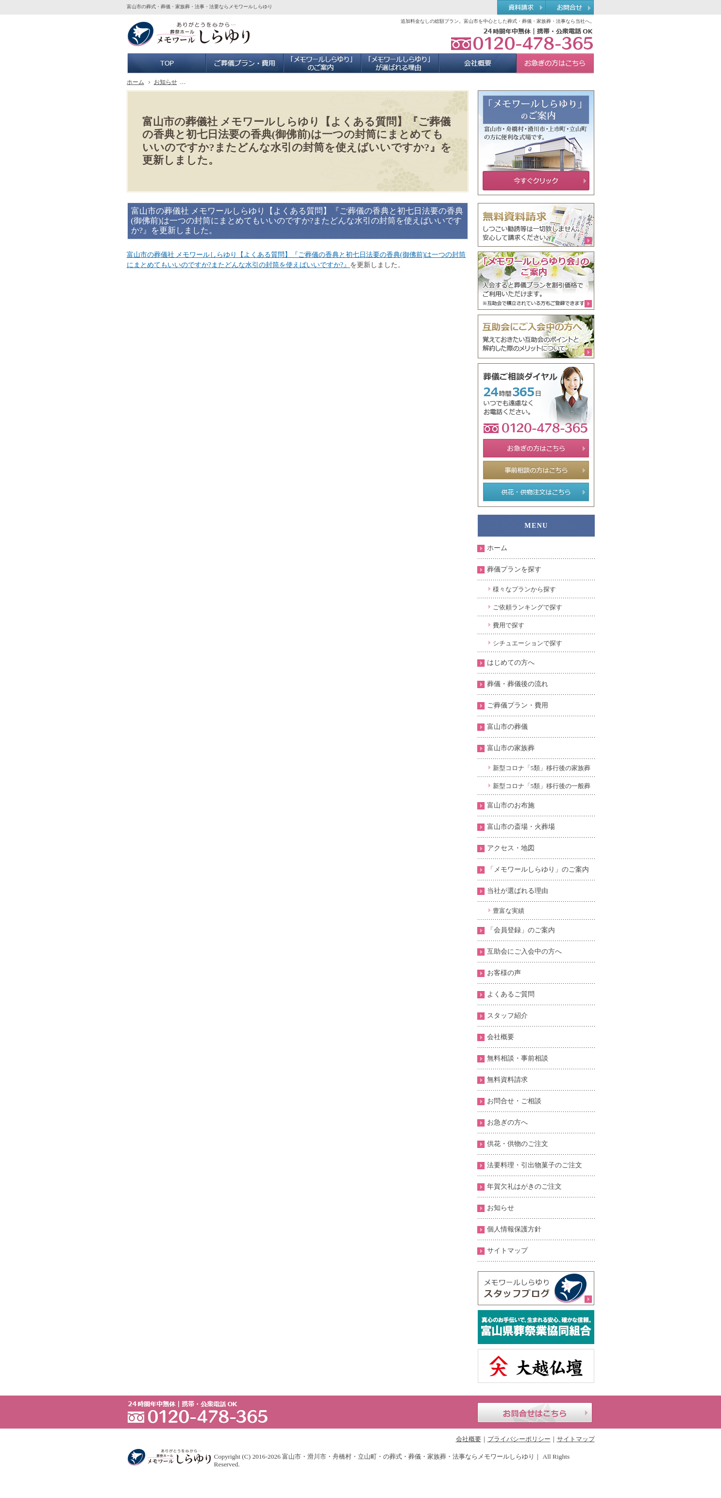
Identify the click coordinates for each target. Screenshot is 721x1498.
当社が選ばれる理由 (517, 890)
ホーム (497, 548)
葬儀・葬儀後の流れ (517, 684)
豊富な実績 (508, 910)
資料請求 (521, 8)
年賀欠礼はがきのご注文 (524, 1186)
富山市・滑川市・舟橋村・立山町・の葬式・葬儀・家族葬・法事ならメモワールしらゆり (408, 1456)
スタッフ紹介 (507, 1015)
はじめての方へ (511, 662)
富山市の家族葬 (511, 748)
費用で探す (508, 625)
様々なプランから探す (524, 589)
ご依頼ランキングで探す (527, 607)
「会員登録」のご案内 (521, 930)
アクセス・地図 (511, 848)
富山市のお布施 (511, 805)
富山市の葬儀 (507, 726)
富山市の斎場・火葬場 (521, 826)
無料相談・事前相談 (517, 1058)
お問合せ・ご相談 (514, 1101)
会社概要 (500, 1037)
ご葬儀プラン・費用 (517, 705)
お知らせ (500, 1208)
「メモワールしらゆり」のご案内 (538, 869)
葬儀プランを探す (514, 569)
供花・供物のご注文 (517, 1143)
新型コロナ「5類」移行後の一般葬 (542, 786)
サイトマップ (507, 1250)
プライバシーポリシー (519, 1439)
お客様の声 (504, 972)
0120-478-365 (522, 38)
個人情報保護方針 (514, 1229)
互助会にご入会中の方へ (524, 951)
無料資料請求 (507, 1079)
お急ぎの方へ (507, 1122)
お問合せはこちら (534, 1412)
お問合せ (570, 8)
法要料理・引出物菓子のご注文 (534, 1165)
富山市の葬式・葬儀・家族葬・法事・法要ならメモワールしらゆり (199, 6)
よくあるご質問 (511, 994)
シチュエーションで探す (527, 643)
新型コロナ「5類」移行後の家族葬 (542, 768)
